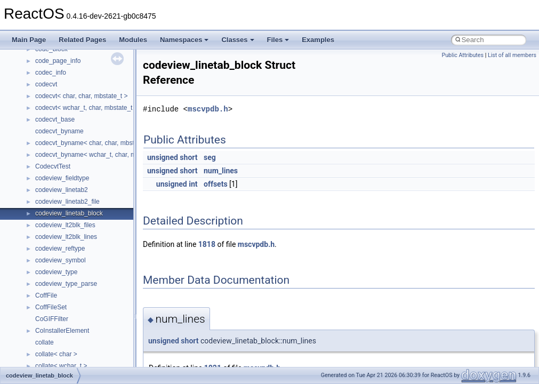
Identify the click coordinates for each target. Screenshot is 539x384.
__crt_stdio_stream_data (70, 78)
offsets (216, 184)
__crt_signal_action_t (65, 54)
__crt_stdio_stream (62, 66)
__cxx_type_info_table (67, 265)
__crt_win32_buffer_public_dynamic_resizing (99, 195)
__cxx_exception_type (67, 230)
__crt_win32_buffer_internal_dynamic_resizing (101, 171)
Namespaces (184, 40)
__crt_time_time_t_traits (69, 89)
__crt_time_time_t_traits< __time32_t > (90, 101)
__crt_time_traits (59, 125)
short (188, 157)
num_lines (221, 170)
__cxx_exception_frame (69, 218)
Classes (237, 40)
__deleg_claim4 (57, 289)
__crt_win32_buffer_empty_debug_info (90, 160)
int (193, 184)
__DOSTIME (53, 336)
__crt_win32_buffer (62, 136)
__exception (52, 347)
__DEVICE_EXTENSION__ (74, 301)
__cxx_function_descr (66, 242)
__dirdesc (49, 312)
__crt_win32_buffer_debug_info (80, 148)
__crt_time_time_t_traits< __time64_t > (90, 113)
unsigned (162, 157)
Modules (133, 40)
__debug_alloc (56, 277)
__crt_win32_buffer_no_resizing (80, 183)
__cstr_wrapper (57, 207)
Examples (318, 40)
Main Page (29, 40)
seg (210, 157)
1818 (206, 244)
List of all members (512, 55)
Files (278, 40)
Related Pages (82, 40)
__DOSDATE (54, 324)
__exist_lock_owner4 (65, 359)
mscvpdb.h (208, 109)
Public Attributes (462, 55)
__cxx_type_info (58, 254)
